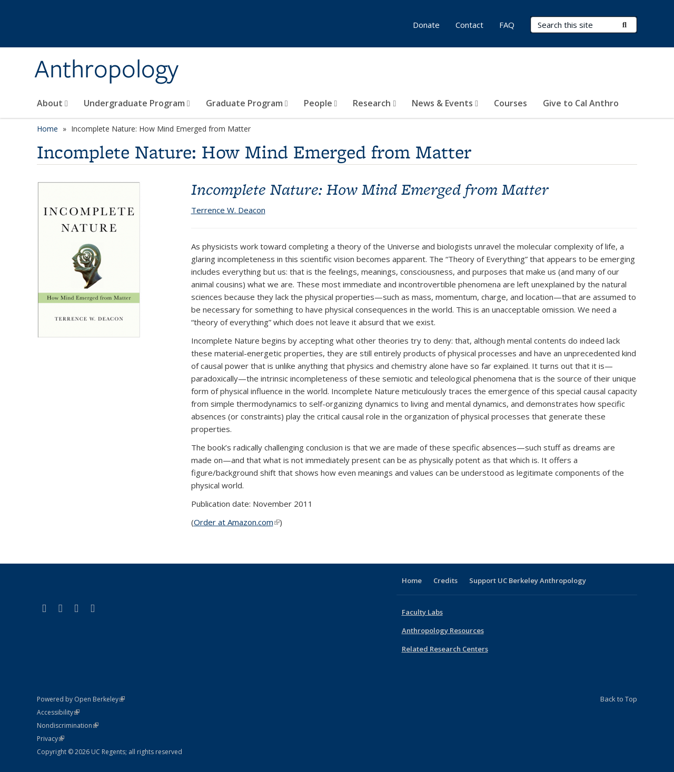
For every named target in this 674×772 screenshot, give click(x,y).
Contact (469, 24)
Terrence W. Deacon (228, 210)
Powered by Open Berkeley (81, 699)
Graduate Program (247, 103)
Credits (445, 580)
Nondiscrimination (67, 725)
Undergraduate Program (137, 103)
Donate (426, 24)
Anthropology (106, 70)
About (52, 103)
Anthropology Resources (443, 630)
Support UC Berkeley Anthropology (527, 580)
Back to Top (618, 699)
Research (374, 103)
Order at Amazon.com (237, 522)
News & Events (445, 103)
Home (47, 129)
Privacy (50, 738)
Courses (510, 103)
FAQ (506, 24)
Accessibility (58, 712)
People (321, 103)
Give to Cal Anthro (581, 103)
